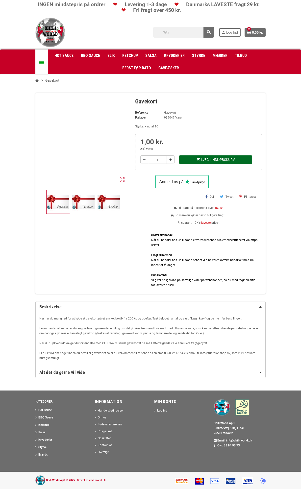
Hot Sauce (45, 410)
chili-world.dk (97, 480)
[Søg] (183, 32)
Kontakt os (105, 445)
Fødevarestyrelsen (110, 424)
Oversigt (103, 452)
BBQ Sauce (45, 417)
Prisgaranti (105, 431)
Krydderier (45, 439)
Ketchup (44, 425)
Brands (43, 454)
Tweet (226, 196)
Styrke (42, 447)
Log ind (162, 410)
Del (209, 196)
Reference (141, 112)
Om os (102, 417)
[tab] (150, 306)
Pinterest (247, 196)
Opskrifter (104, 438)
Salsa (41, 432)
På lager (140, 117)
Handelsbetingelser (111, 410)
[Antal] (157, 160)
